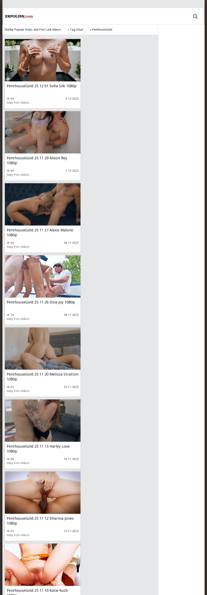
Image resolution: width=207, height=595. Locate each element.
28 (104, 551)
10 (90, 551)
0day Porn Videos (18, 102)
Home (17, 16)
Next (117, 551)
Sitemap (22, 576)
